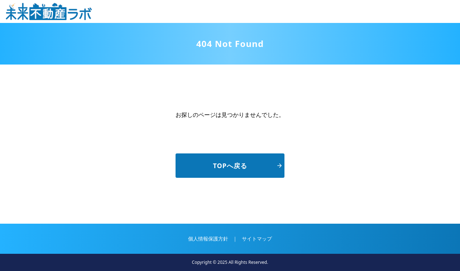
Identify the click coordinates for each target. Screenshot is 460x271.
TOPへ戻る (247, 165)
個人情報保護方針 (208, 238)
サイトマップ (257, 238)
